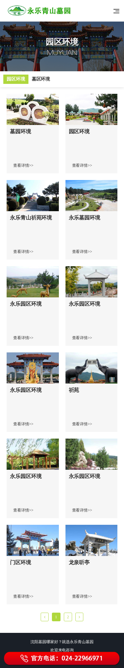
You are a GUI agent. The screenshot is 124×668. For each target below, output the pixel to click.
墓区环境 (41, 79)
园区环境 (16, 79)
